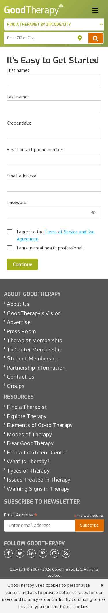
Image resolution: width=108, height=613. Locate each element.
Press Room (21, 331)
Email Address (21, 515)
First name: (18, 70)
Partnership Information (36, 367)
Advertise (19, 322)
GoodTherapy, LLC (67, 569)
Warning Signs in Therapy (38, 489)
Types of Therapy (28, 470)
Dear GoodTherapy (30, 443)
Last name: (18, 96)
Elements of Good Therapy (40, 425)
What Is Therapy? (28, 461)
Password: (17, 202)
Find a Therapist (27, 407)
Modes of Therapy (29, 434)
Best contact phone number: (36, 149)
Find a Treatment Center (37, 452)
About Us (18, 304)
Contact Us (20, 376)
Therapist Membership (34, 340)
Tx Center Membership (34, 349)
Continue (22, 264)
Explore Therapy (27, 416)
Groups (15, 386)
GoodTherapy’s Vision (34, 313)
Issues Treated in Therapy (39, 479)
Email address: (21, 175)
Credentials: (19, 123)
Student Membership (32, 358)
